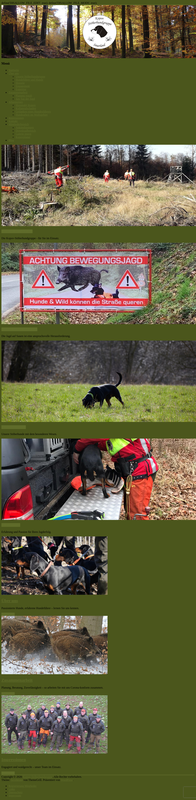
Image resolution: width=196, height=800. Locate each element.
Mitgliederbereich (18, 124)
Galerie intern (23, 133)
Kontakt (13, 121)
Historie (20, 82)
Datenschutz (15, 792)
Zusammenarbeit (18, 92)
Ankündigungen (25, 127)
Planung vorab (24, 95)
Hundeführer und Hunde (29, 79)
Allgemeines (15, 101)
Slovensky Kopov (13, 427)
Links (11, 789)
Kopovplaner (23, 137)
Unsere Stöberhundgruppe (30, 76)
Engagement (23, 86)
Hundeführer (10, 525)
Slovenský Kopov (26, 105)
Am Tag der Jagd (25, 98)
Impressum (14, 795)
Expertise (21, 89)
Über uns (13, 73)
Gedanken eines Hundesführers (33, 111)
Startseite (13, 70)
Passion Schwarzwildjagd (19, 329)
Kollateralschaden (26, 108)
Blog (11, 140)
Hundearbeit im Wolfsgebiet (32, 114)
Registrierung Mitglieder (22, 785)
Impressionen (16, 117)
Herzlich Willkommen (17, 231)
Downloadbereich (26, 130)
